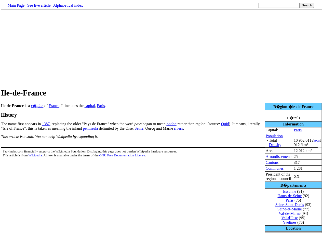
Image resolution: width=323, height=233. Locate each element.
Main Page (16, 5)
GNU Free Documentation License (122, 155)
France (54, 106)
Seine (139, 128)
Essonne (289, 191)
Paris (298, 130)
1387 (46, 124)
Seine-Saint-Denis (289, 205)
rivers (178, 128)
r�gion (37, 106)
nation (171, 124)
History (9, 115)
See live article (39, 5)
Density (275, 145)
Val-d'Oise (290, 218)
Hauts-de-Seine (290, 196)
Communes (275, 168)
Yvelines (289, 222)
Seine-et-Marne (289, 209)
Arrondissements (279, 156)
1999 (316, 140)
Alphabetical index (68, 5)
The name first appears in (21, 124)
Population (274, 136)
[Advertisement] (42, 48)
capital (89, 106)
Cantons (272, 162)
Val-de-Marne (290, 213)
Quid (225, 124)
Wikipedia (35, 155)
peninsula (90, 128)
